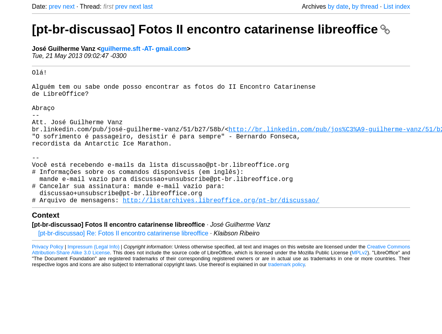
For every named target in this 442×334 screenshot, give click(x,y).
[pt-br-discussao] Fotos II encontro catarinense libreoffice (211, 29)
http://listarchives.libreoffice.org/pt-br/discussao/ (221, 230)
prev (55, 6)
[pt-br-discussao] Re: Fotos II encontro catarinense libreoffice (123, 263)
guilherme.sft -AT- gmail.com (144, 48)
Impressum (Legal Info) (93, 277)
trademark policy (286, 294)
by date (338, 6)
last (148, 6)
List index (396, 6)
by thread (365, 6)
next (68, 6)
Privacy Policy (47, 277)
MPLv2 (360, 282)
